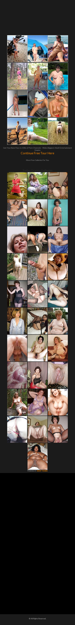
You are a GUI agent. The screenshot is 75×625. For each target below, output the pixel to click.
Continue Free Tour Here (37, 153)
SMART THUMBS (42, 471)
